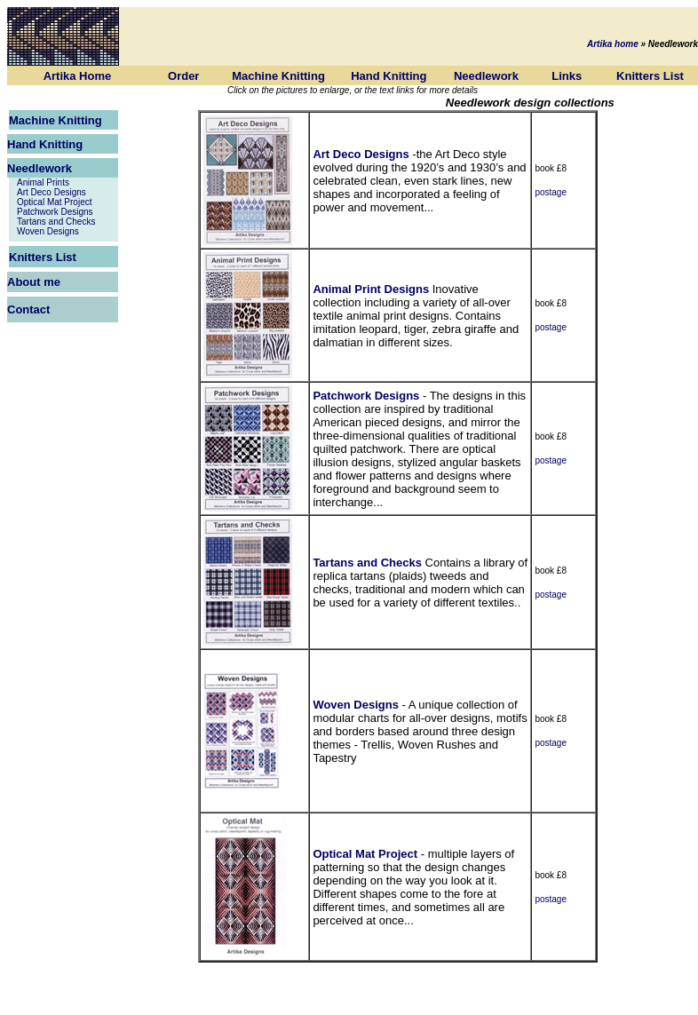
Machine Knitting (278, 76)
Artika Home (78, 76)
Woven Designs (48, 231)
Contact (28, 309)
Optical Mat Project (54, 202)
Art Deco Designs (51, 192)
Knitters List (650, 76)
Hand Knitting (388, 76)
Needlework (486, 76)
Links (566, 76)
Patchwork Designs (55, 212)
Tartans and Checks (56, 221)
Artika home (613, 44)
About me (33, 282)
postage (551, 192)
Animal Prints (43, 182)
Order (183, 76)
